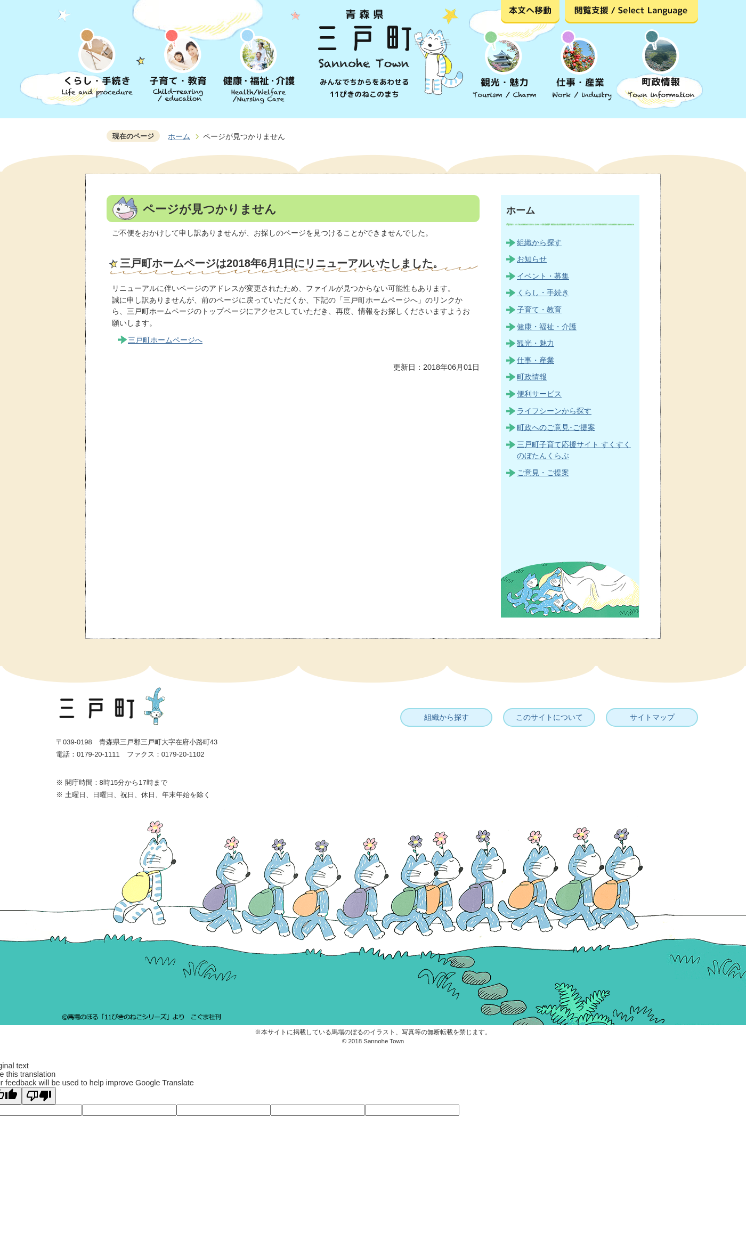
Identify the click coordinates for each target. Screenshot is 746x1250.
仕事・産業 (535, 360)
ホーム (179, 136)
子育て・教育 (539, 309)
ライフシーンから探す (554, 411)
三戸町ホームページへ (165, 340)
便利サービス (539, 393)
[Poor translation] (39, 1096)
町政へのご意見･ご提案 (556, 427)
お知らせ (532, 259)
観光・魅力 (535, 343)
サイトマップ (652, 717)
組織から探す (539, 242)
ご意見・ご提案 (543, 472)
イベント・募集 (543, 276)
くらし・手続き (543, 292)
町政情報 (532, 376)
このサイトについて (549, 717)
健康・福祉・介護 (547, 326)
